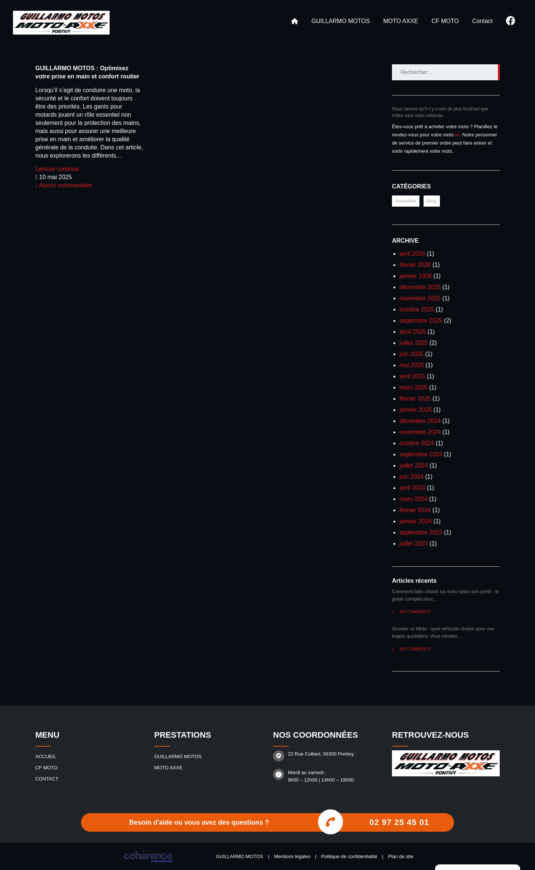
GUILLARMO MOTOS (340, 21)
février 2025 (415, 398)
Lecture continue (57, 169)
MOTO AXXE (400, 21)
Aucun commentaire (63, 185)
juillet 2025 (413, 343)
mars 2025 (413, 387)
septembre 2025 (420, 320)
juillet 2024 (413, 465)
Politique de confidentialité (349, 856)
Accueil (294, 21)
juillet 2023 (413, 543)
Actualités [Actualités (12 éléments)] (405, 201)
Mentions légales (292, 856)
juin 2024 (411, 476)
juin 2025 (411, 354)
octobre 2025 (416, 309)
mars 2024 (413, 499)
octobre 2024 (416, 443)
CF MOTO (444, 21)
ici (457, 135)
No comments (411, 611)
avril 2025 (412, 376)
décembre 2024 (420, 421)
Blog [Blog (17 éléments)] (432, 201)
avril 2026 (412, 253)
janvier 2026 (415, 276)
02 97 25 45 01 (399, 822)
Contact (482, 21)
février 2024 (415, 510)
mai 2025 (411, 365)
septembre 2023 (420, 532)
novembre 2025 (420, 298)
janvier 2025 (415, 410)
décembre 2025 (420, 287)
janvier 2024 (415, 521)
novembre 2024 (420, 432)
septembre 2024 (420, 454)
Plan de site (401, 856)
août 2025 (412, 332)
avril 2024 (412, 488)
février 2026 (415, 265)
